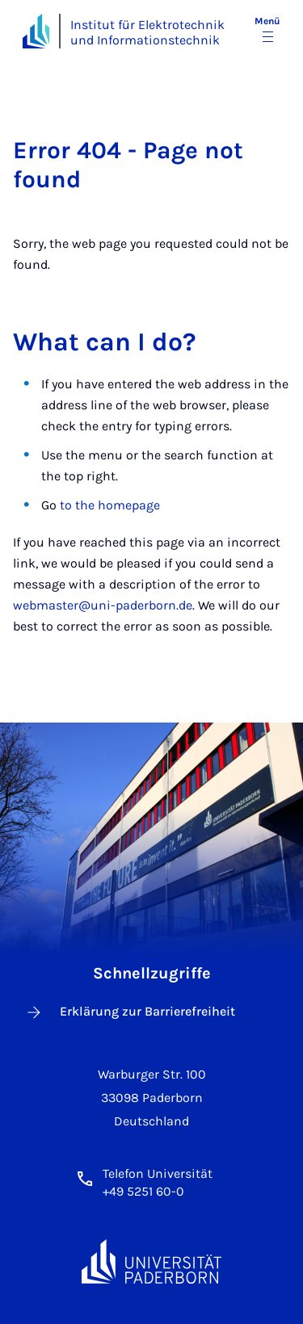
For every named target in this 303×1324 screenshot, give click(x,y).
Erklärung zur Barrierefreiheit (129, 1012)
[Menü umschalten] (267, 30)
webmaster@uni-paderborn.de (102, 605)
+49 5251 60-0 (143, 1191)
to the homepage (110, 505)
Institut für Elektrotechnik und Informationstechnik (147, 32)
